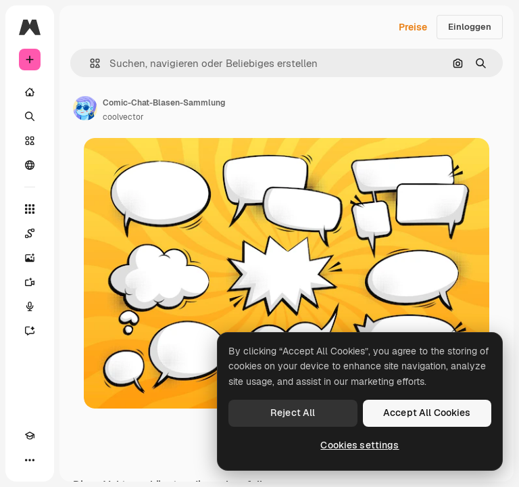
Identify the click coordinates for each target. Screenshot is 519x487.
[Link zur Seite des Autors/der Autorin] (85, 108)
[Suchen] (30, 116)
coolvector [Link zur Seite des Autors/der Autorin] (123, 117)
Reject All (292, 413)
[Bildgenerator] (30, 258)
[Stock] (30, 141)
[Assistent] (30, 331)
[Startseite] (30, 92)
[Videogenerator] (30, 282)
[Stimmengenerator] (30, 306)
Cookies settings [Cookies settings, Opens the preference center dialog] (359, 445)
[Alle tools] (30, 209)
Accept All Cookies (427, 413)
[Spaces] (30, 233)
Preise (413, 27)
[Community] (30, 165)
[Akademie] (30, 435)
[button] (89, 63)
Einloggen (469, 26)
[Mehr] (30, 460)
